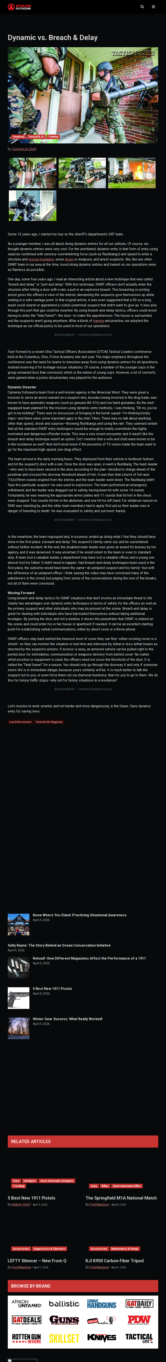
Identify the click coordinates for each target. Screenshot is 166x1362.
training (98, 325)
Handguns (30, 1184)
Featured (18, 140)
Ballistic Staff (21, 1208)
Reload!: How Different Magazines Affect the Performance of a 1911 (89, 962)
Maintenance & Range (124, 1252)
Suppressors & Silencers (49, 1252)
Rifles (105, 1190)
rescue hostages (41, 263)
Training (53, 140)
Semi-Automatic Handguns (56, 1184)
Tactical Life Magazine (49, 725)
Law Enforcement (20, 725)
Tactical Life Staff (24, 153)
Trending (18, 1190)
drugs (69, 263)
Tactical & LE (36, 140)
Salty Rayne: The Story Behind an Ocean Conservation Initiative (59, 949)
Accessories (21, 1252)
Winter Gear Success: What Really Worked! (67, 1023)
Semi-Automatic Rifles (127, 1190)
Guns (16, 1184)
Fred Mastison (99, 1208)
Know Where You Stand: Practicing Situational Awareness (80, 919)
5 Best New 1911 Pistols (52, 993)
